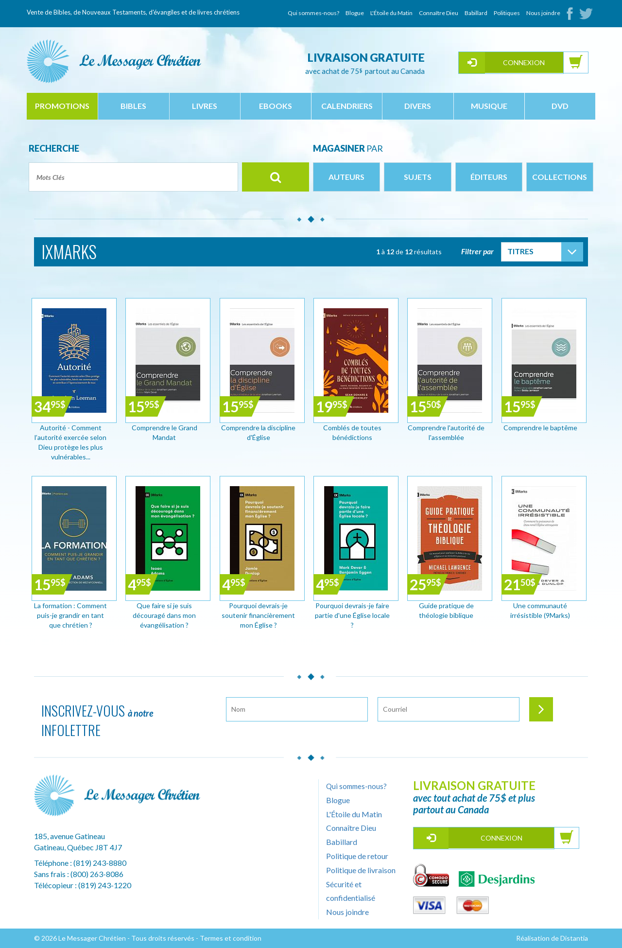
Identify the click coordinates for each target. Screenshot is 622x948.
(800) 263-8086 (96, 873)
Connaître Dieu (438, 13)
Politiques (507, 13)
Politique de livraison (361, 870)
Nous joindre (543, 13)
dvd (560, 105)
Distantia (574, 938)
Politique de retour (357, 855)
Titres (520, 251)
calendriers (347, 105)
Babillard (476, 13)
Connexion (524, 62)
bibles (133, 105)
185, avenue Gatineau (69, 836)
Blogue (355, 13)
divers (417, 105)
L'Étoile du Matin (391, 13)
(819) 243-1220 (104, 885)
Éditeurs (488, 176)
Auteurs (346, 176)
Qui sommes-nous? (313, 13)
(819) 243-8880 (99, 862)
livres (204, 105)
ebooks (275, 105)
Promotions (62, 105)
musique (489, 105)
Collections (559, 176)
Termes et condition (230, 938)
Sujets (418, 176)
